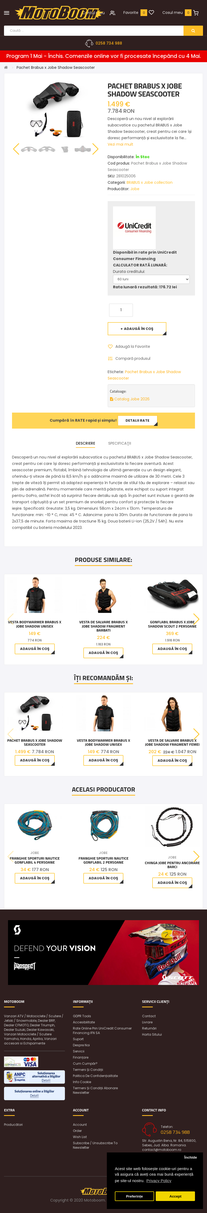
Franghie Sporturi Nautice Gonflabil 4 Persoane (35, 860)
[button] (96, 149)
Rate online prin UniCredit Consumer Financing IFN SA (102, 1030)
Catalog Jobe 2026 (130, 399)
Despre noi (81, 1045)
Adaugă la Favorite (132, 346)
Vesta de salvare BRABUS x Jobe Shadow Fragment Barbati (103, 626)
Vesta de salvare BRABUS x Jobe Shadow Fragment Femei (172, 742)
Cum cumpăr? (85, 1063)
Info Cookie (82, 1082)
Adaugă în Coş (138, 328)
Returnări (149, 1028)
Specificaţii (119, 443)
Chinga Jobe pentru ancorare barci (172, 865)
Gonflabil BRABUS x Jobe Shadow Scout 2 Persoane (172, 624)
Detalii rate (137, 420)
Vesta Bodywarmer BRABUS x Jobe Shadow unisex (34, 624)
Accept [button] (175, 1196)
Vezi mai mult (120, 144)
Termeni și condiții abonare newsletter (95, 1090)
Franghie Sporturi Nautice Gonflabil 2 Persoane (103, 860)
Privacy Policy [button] (158, 1180)
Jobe (134, 188)
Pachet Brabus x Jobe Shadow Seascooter (56, 67)
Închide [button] (190, 1157)
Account (80, 1124)
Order (77, 1130)
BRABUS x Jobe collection (150, 182)
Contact (149, 1016)
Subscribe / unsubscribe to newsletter (95, 1145)
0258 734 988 (109, 43)
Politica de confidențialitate (95, 1076)
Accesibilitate (84, 1022)
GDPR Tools (82, 1016)
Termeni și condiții (88, 1069)
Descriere (85, 443)
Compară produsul (132, 358)
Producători (13, 1124)
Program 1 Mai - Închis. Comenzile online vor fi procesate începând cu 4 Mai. (103, 56)
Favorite (130, 12)
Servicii (78, 1051)
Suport (78, 1039)
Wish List (80, 1137)
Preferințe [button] (134, 1196)
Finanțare (80, 1057)
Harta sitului (152, 1034)
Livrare (147, 1022)
